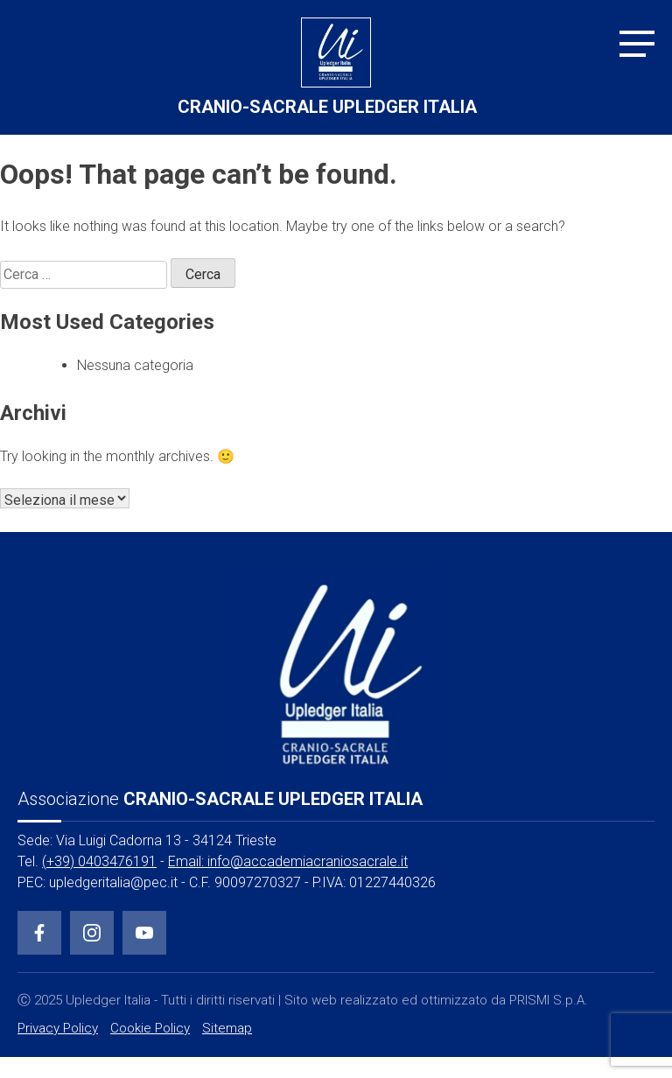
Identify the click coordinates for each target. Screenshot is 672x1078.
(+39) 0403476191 (99, 861)
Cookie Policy (150, 1028)
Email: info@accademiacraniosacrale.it (288, 861)
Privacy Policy (58, 1028)
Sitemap (227, 1028)
